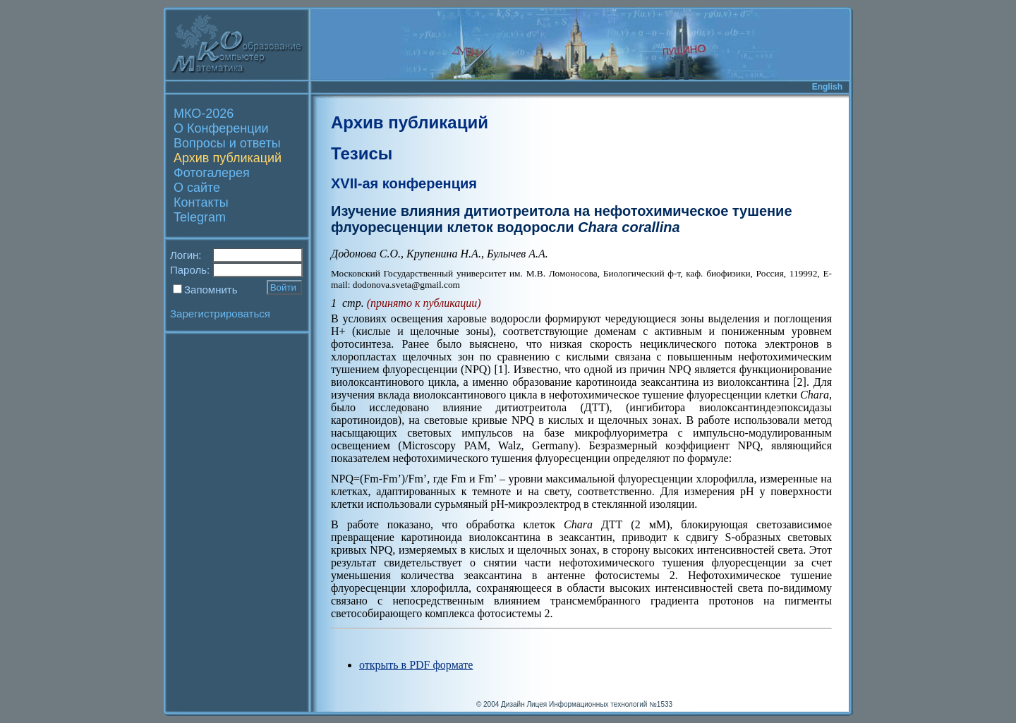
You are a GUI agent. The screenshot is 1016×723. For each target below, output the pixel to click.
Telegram (200, 217)
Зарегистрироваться (220, 314)
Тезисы (361, 153)
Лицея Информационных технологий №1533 (599, 704)
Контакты (201, 202)
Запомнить (211, 290)
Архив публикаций (228, 158)
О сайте (197, 188)
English (827, 87)
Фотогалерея (212, 173)
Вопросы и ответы (227, 143)
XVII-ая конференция (404, 183)
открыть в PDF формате (416, 665)
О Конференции (221, 128)
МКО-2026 (204, 114)
